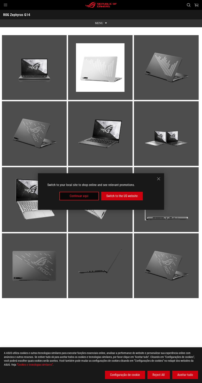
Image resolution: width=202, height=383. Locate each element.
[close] (158, 178)
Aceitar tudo (185, 375)
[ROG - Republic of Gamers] (101, 5)
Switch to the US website (122, 196)
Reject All (158, 375)
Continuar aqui (79, 196)
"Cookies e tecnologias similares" (35, 364)
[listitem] (35, 68)
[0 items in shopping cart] (196, 5)
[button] (5, 5)
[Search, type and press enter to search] (188, 5)
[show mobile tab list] (101, 23)
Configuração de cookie (125, 375)
